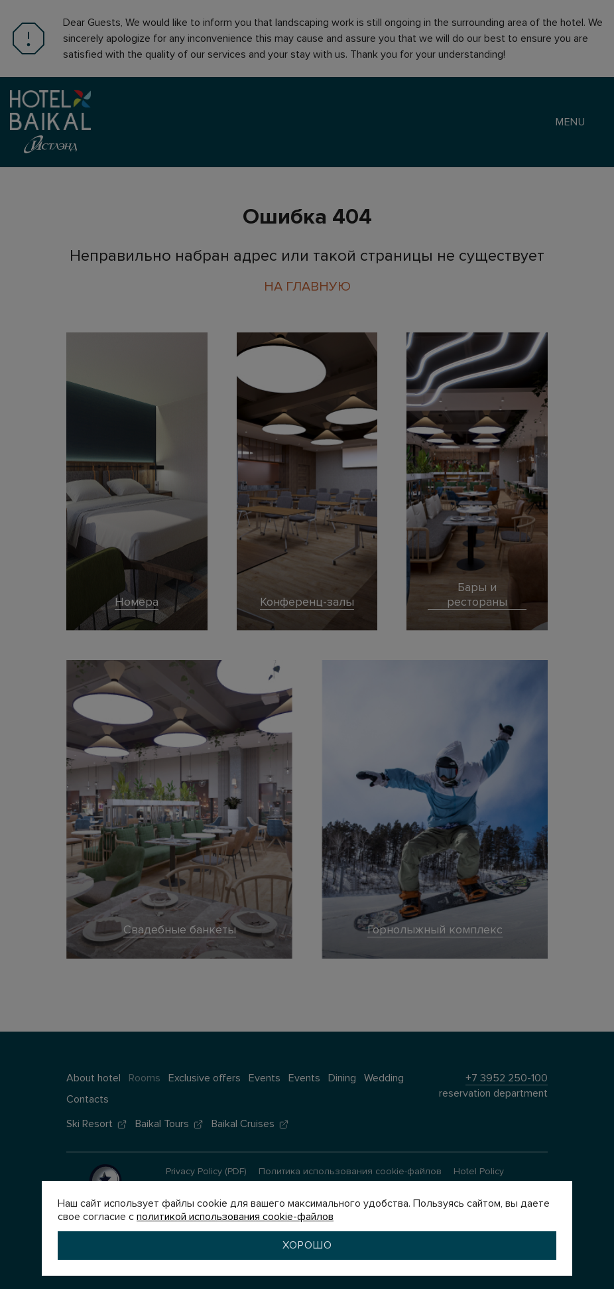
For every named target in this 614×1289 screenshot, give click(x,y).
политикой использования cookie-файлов (235, 1216)
